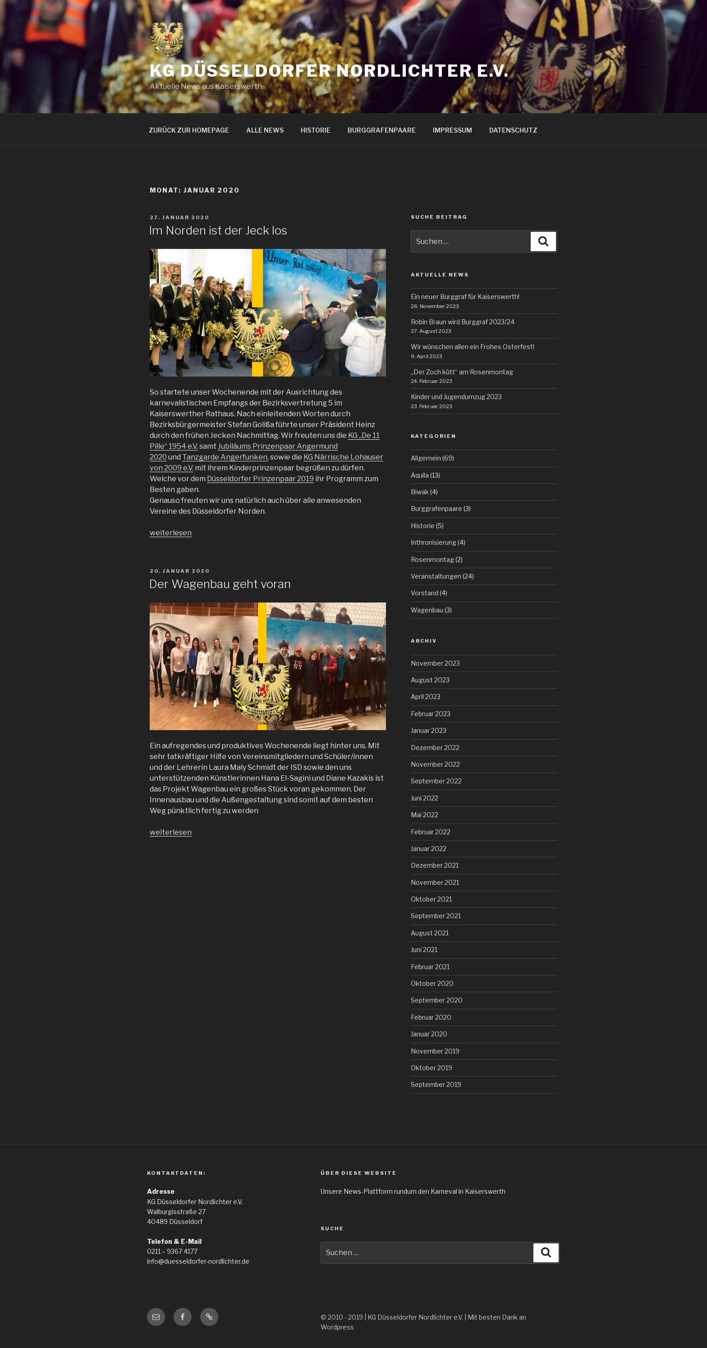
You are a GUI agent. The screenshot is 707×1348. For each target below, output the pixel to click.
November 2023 (435, 663)
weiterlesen (171, 533)
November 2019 (435, 1051)
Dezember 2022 (435, 747)
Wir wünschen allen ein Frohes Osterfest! (472, 346)
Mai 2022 (424, 815)
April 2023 (426, 696)
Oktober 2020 (432, 983)
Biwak (420, 492)
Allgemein (426, 458)
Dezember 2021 (435, 865)
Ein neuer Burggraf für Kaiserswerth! (465, 296)
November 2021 (435, 882)
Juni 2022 (424, 798)
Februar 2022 (430, 832)
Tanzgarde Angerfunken (224, 457)
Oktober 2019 (431, 1068)
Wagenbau (427, 610)
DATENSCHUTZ (513, 130)
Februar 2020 (431, 1017)
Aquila (420, 475)
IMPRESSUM (452, 130)
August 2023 (430, 680)
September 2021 (436, 916)
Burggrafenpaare (436, 508)
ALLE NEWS (265, 130)
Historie (423, 525)
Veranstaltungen (436, 576)
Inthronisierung (433, 542)
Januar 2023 (428, 730)
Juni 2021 (424, 949)
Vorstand (424, 593)
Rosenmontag (432, 559)
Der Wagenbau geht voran (220, 584)
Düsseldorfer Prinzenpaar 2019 (260, 478)
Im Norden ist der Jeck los (218, 230)
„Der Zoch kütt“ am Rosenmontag (462, 372)
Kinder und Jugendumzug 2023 (456, 396)
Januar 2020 (429, 1034)
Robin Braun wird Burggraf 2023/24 (462, 322)
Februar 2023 (430, 714)
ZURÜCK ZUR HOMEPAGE (189, 130)
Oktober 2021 (431, 899)
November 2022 (435, 764)
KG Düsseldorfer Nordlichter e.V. (330, 71)
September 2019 (436, 1084)
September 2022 (436, 781)
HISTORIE (316, 130)
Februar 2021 (430, 967)
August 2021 (430, 933)
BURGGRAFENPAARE (382, 130)
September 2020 (437, 1000)
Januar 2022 (428, 848)
